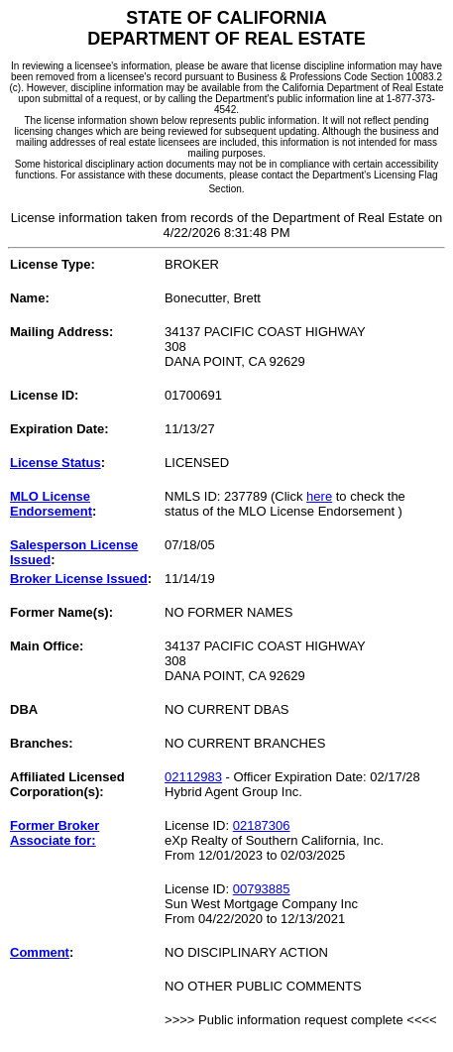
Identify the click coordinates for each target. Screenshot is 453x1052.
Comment (39, 952)
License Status (55, 462)
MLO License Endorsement (51, 504)
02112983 (193, 776)
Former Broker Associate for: (54, 833)
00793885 (261, 888)
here (319, 496)
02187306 (261, 825)
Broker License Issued (79, 578)
